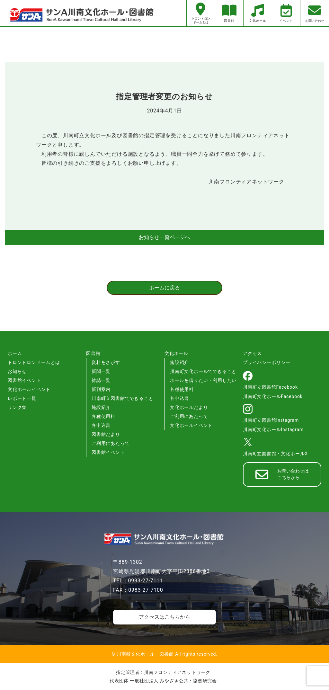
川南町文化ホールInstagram (273, 429)
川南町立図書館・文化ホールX (275, 453)
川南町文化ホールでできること (203, 371)
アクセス (252, 353)
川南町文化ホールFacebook (273, 396)
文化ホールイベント (29, 389)
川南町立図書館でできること (122, 398)
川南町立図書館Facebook (270, 387)
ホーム (15, 353)
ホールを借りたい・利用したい (203, 380)
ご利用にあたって (110, 443)
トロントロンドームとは (34, 362)
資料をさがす (106, 362)
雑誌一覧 (101, 380)
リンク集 (17, 407)
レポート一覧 (22, 398)
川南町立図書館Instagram (271, 420)
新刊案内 (101, 389)
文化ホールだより (189, 407)
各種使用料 (103, 416)
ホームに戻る (164, 288)
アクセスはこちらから (164, 617)
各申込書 (101, 425)
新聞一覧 (101, 371)
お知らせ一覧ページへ (164, 237)
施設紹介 (101, 407)
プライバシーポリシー (266, 362)
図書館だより (106, 434)
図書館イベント (24, 380)
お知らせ (17, 371)
